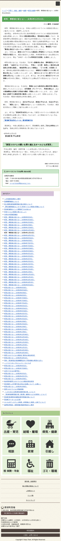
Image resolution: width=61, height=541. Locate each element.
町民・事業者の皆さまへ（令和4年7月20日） (19, 246)
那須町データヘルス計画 (12, 399)
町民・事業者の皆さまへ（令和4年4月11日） (19, 253)
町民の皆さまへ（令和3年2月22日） (16, 324)
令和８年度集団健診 (11, 214)
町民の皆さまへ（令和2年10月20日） (16, 353)
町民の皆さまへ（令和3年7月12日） (16, 303)
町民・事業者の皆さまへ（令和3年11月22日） (19, 274)
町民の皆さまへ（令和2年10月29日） (16, 350)
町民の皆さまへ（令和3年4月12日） (16, 316)
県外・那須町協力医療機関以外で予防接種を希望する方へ (23, 360)
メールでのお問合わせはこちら (20, 183)
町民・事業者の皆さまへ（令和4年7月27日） (19, 243)
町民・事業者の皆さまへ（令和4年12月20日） (19, 230)
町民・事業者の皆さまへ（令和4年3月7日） (18, 259)
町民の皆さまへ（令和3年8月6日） (15, 293)
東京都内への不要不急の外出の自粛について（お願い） (22, 384)
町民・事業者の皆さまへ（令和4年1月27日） (19, 264)
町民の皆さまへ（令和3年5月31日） (16, 308)
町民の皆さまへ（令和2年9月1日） (15, 366)
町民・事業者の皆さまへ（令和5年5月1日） (18, 217)
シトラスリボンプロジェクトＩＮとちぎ (17, 363)
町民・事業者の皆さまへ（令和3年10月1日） (19, 282)
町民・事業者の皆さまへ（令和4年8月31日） (19, 238)
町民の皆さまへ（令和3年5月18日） (16, 311)
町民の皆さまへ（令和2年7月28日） (16, 368)
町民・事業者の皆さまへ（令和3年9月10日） (19, 285)
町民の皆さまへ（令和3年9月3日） (15, 287)
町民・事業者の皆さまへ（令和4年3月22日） (19, 256)
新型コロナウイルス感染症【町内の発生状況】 (19, 355)
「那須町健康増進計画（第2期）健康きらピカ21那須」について (25, 394)
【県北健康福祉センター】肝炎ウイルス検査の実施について (24, 207)
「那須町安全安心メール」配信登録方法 (18, 120)
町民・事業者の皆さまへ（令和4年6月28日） (19, 248)
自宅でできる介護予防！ (12, 371)
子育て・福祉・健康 (15, 10)
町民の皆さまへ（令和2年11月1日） (16, 347)
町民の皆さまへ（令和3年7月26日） (16, 300)
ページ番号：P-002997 (51, 24)
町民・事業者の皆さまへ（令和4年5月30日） (19, 251)
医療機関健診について (11, 201)
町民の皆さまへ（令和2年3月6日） (15, 386)
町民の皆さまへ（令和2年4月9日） (15, 379)
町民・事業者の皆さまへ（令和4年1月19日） (19, 267)
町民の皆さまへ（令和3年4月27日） (16, 313)
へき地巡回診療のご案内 (12, 199)
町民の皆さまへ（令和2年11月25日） (16, 342)
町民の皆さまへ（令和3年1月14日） (16, 329)
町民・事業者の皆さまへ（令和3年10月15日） (19, 280)
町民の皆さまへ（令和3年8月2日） (15, 295)
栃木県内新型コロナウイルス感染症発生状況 (19, 381)
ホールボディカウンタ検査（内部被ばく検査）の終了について (25, 402)
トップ (4, 10)
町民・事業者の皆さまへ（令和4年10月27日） (19, 235)
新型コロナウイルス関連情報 (14, 389)
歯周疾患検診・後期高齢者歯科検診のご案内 (19, 405)
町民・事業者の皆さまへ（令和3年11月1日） (19, 277)
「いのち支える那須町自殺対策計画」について (19, 392)
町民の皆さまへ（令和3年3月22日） (16, 319)
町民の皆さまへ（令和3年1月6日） (15, 332)
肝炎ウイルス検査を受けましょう (15, 212)
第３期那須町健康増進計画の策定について (18, 204)
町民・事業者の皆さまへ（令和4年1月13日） (19, 269)
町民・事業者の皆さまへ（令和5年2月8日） (18, 225)
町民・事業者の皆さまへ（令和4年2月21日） (19, 261)
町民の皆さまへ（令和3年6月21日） (16, 306)
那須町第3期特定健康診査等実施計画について (19, 397)
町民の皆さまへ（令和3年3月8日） (15, 321)
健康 (24, 10)
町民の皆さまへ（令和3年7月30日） (16, 298)
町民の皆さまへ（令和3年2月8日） (15, 326)
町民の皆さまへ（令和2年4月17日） (16, 376)
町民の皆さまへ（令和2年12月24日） (16, 337)
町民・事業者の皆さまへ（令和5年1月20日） (19, 227)
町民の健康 (31, 10)
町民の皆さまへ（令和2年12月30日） (16, 334)
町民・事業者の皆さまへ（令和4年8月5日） (18, 240)
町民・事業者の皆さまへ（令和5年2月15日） (19, 222)
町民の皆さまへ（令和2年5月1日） (15, 373)
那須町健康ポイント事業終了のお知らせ (17, 209)
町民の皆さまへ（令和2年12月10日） (16, 339)
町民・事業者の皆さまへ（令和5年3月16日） (19, 220)
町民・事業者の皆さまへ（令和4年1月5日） (18, 272)
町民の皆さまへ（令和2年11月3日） (16, 345)
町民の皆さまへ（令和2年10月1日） (16, 358)
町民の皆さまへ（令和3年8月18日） (16, 290)
